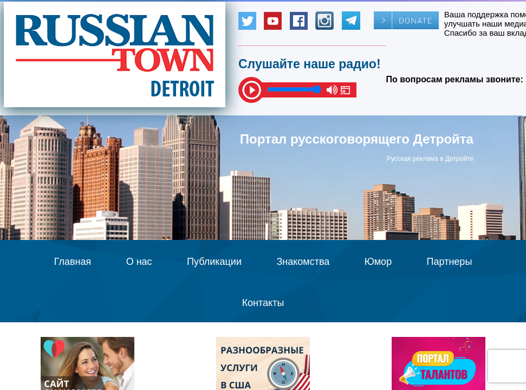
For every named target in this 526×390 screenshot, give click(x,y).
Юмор (378, 261)
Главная (73, 261)
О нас (139, 261)
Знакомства (302, 261)
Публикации (214, 261)
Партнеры (449, 261)
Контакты (263, 302)
